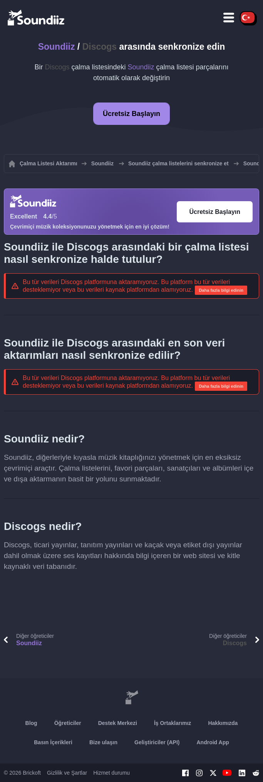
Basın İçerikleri (53, 742)
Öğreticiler (67, 723)
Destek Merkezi (117, 723)
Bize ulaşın (103, 742)
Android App (213, 742)
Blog (31, 723)
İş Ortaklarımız (172, 723)
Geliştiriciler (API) (156, 742)
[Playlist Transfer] (36, 17)
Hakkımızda (223, 723)
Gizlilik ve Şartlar (67, 773)
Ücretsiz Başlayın (131, 114)
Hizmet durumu (111, 773)
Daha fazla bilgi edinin (221, 290)
